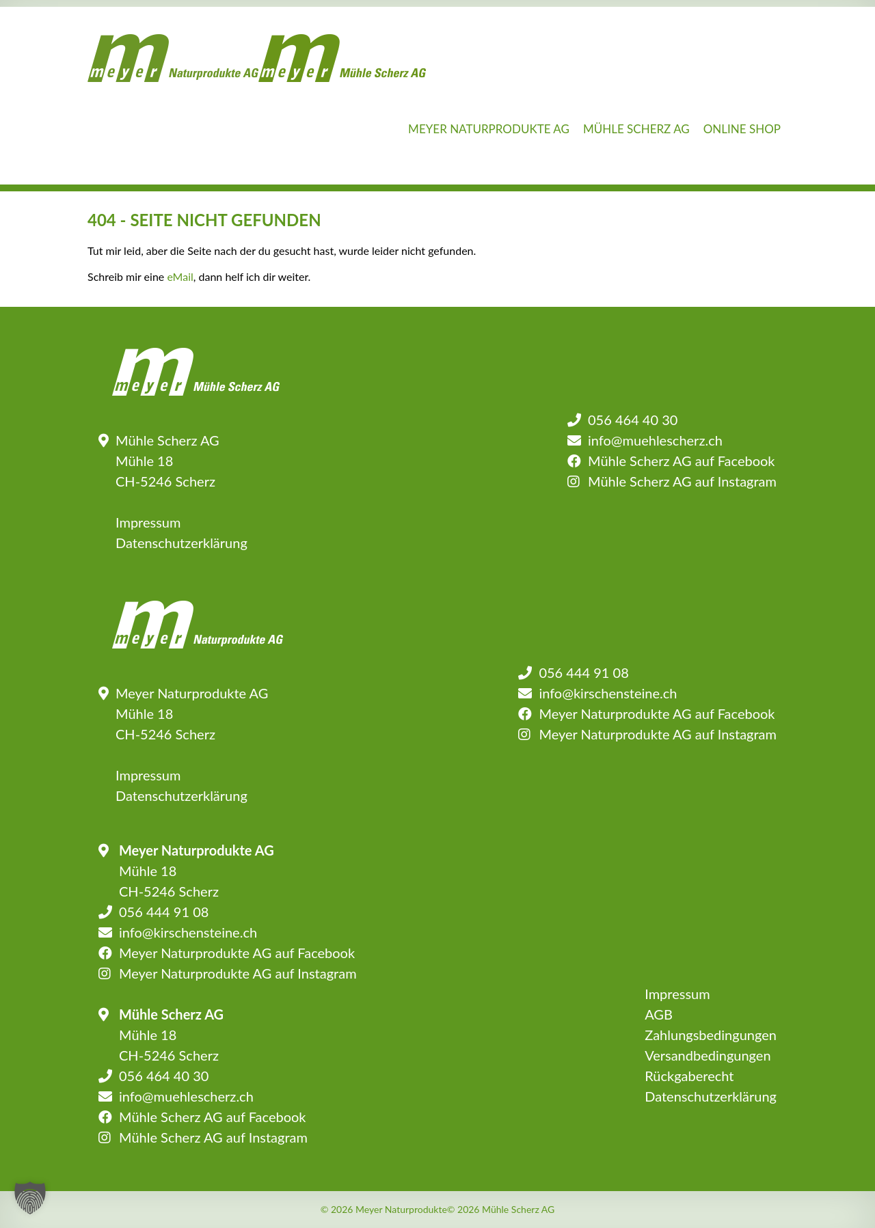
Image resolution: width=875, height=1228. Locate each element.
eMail (180, 276)
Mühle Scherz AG (636, 129)
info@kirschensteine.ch (608, 693)
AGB (659, 1014)
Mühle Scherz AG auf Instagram (682, 481)
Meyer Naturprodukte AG (488, 129)
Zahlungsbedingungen (711, 1034)
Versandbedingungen (707, 1055)
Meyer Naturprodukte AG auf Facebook (657, 713)
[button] (30, 1198)
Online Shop (742, 129)
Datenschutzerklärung (181, 542)
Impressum (148, 522)
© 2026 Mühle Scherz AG (501, 1209)
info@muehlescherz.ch (655, 440)
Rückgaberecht (689, 1075)
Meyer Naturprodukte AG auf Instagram (658, 734)
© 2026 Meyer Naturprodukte (384, 1209)
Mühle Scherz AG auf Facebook (681, 460)
